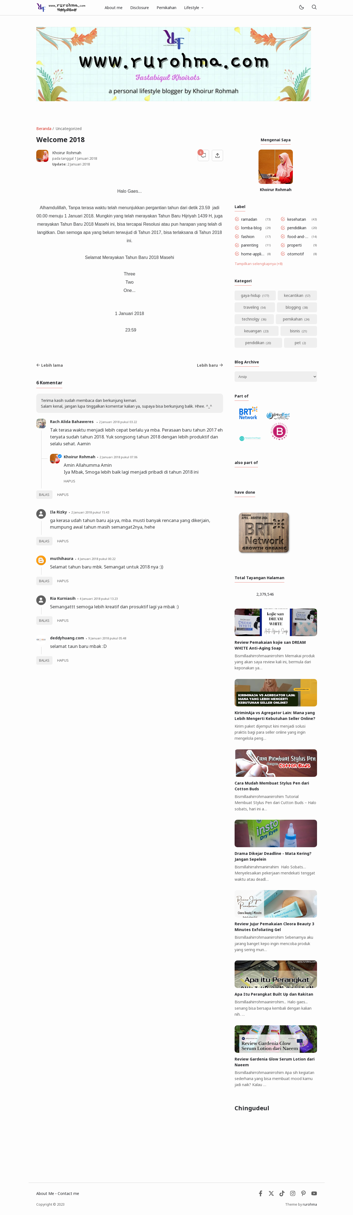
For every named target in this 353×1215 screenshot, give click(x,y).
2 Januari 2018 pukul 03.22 (118, 422)
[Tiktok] (282, 1194)
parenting (249, 245)
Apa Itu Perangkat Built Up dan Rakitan (274, 994)
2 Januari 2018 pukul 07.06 (118, 457)
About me (114, 7)
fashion (247, 236)
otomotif (295, 253)
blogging (293, 307)
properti (294, 245)
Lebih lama (49, 365)
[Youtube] (314, 1194)
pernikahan (292, 319)
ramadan (249, 219)
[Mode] (301, 7)
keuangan (253, 330)
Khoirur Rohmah (79, 456)
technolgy (250, 319)
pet (298, 342)
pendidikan (296, 227)
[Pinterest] (303, 1194)
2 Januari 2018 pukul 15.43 (90, 512)
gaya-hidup (250, 295)
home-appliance (253, 253)
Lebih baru (210, 365)
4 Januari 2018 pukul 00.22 (96, 559)
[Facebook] (260, 1194)
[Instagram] (293, 1194)
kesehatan (296, 219)
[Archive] (276, 376)
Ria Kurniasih (63, 598)
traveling (251, 307)
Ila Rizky (58, 512)
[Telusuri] (314, 7)
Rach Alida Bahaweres (72, 421)
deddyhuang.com (67, 637)
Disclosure (139, 7)
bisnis (295, 330)
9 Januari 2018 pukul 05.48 (107, 638)
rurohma (310, 1204)
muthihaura (61, 558)
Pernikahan (166, 7)
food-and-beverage (298, 236)
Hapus (63, 494)
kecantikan (293, 295)
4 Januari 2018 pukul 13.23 (99, 599)
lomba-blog (251, 227)
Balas (44, 494)
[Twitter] (271, 1194)
